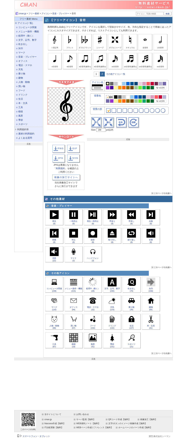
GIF (74, 148)
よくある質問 (25, 138)
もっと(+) (160, 88)
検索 (168, 14)
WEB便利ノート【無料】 (88, 423)
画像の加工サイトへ (66, 177)
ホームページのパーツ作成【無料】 (135, 427)
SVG (75, 158)
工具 (20, 107)
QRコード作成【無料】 (119, 419)
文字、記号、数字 (27, 40)
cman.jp (20, 13)
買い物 (21, 86)
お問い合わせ (82, 414)
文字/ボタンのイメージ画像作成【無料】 (127, 423)
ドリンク (22, 94)
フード (21, 90)
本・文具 (22, 103)
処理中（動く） (26, 35)
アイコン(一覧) (25, 23)
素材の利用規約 (26, 133)
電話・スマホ (25, 65)
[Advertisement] (28, 198)
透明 (110, 97)
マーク (21, 52)
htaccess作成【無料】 (54, 423)
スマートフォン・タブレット (36, 436)
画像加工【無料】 (148, 419)
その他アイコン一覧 (115, 74)
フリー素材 (34, 13)
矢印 (20, 48)
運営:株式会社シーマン (159, 436)
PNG (61, 148)
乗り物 (21, 73)
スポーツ (22, 124)
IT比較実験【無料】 (53, 427)
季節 (20, 120)
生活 (20, 99)
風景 (20, 115)
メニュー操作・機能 (28, 31)
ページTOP (161, 193)
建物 (20, 78)
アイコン (46, 13)
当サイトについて (52, 414)
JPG (60, 158)
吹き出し (22, 44)
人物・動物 (24, 82)
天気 (20, 69)
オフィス (22, 61)
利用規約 (60, 168)
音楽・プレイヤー (60, 13)
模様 (20, 111)
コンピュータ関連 (27, 27)
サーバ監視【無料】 (85, 419)
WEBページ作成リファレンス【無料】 (94, 427)
